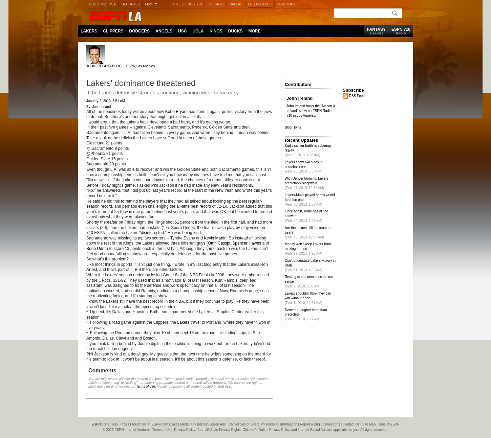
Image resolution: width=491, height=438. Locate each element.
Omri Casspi (219, 243)
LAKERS (89, 31)
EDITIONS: (97, 4)
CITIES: (179, 4)
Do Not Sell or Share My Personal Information (263, 424)
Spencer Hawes (246, 243)
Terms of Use (162, 430)
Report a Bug (310, 424)
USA (112, 4)
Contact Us (351, 424)
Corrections (331, 424)
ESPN (108, 16)
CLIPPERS (113, 31)
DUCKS (235, 31)
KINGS (216, 31)
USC (182, 31)
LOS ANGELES (260, 4)
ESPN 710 (400, 31)
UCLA (198, 31)
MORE (254, 31)
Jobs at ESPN (388, 424)
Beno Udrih (96, 248)
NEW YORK (286, 4)
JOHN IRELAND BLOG (104, 66)
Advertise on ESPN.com (150, 424)
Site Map (369, 424)
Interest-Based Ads (211, 424)
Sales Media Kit (182, 424)
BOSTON (195, 4)
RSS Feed (357, 95)
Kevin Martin (215, 238)
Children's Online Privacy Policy (266, 430)
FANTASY (376, 31)
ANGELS (163, 31)
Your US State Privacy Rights (219, 430)
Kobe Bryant (176, 111)
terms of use (145, 386)
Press (125, 424)
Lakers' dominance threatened (140, 83)
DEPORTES (131, 4)
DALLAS (235, 4)
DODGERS (139, 31)
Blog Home (293, 127)
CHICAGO (215, 4)
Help (114, 424)
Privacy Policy (184, 430)
